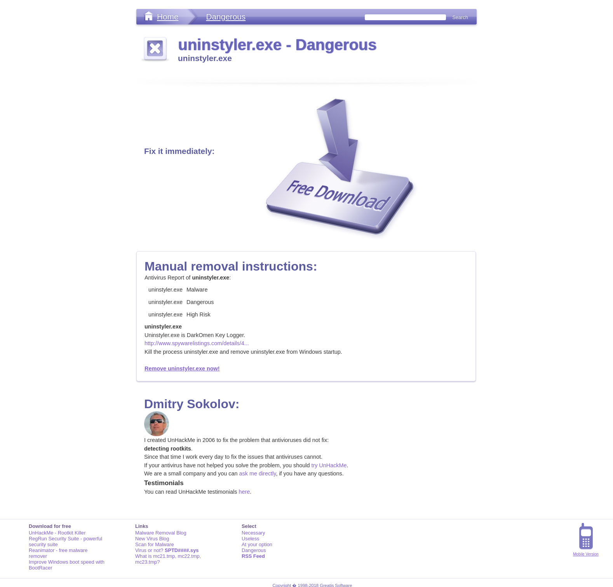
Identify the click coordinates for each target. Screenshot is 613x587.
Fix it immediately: (179, 151)
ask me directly (257, 473)
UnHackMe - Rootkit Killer (57, 533)
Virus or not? (167, 550)
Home (167, 16)
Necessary (253, 533)
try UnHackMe (329, 465)
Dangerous (226, 16)
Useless (250, 539)
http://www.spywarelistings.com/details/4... (197, 343)
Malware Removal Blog (160, 533)
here (244, 492)
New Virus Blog (152, 539)
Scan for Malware (154, 544)
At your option (257, 544)
